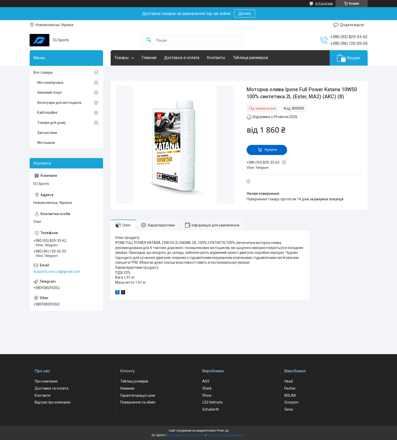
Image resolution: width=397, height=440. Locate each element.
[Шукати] (148, 40)
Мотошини (46, 143)
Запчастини (47, 133)
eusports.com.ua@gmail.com (56, 272)
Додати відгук (352, 25)
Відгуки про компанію (53, 402)
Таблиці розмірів (134, 381)
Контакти (42, 395)
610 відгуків (324, 3)
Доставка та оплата (51, 388)
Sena (288, 409)
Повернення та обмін (137, 402)
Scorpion (291, 402)
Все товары (43, 72)
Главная (149, 57)
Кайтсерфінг (47, 112)
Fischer (290, 388)
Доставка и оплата (181, 57)
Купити (271, 150)
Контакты (216, 57)
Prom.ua (223, 430)
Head (288, 381)
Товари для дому (51, 123)
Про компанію (46, 381)
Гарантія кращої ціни (137, 395)
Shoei (206, 395)
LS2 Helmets (212, 402)
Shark (207, 388)
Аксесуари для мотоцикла (59, 103)
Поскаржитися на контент (186, 435)
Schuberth (210, 409)
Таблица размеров (250, 57)
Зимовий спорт (49, 92)
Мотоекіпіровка (50, 83)
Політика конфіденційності (226, 435)
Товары (121, 57)
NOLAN (290, 395)
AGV (205, 381)
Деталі (244, 13)
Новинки (127, 388)
